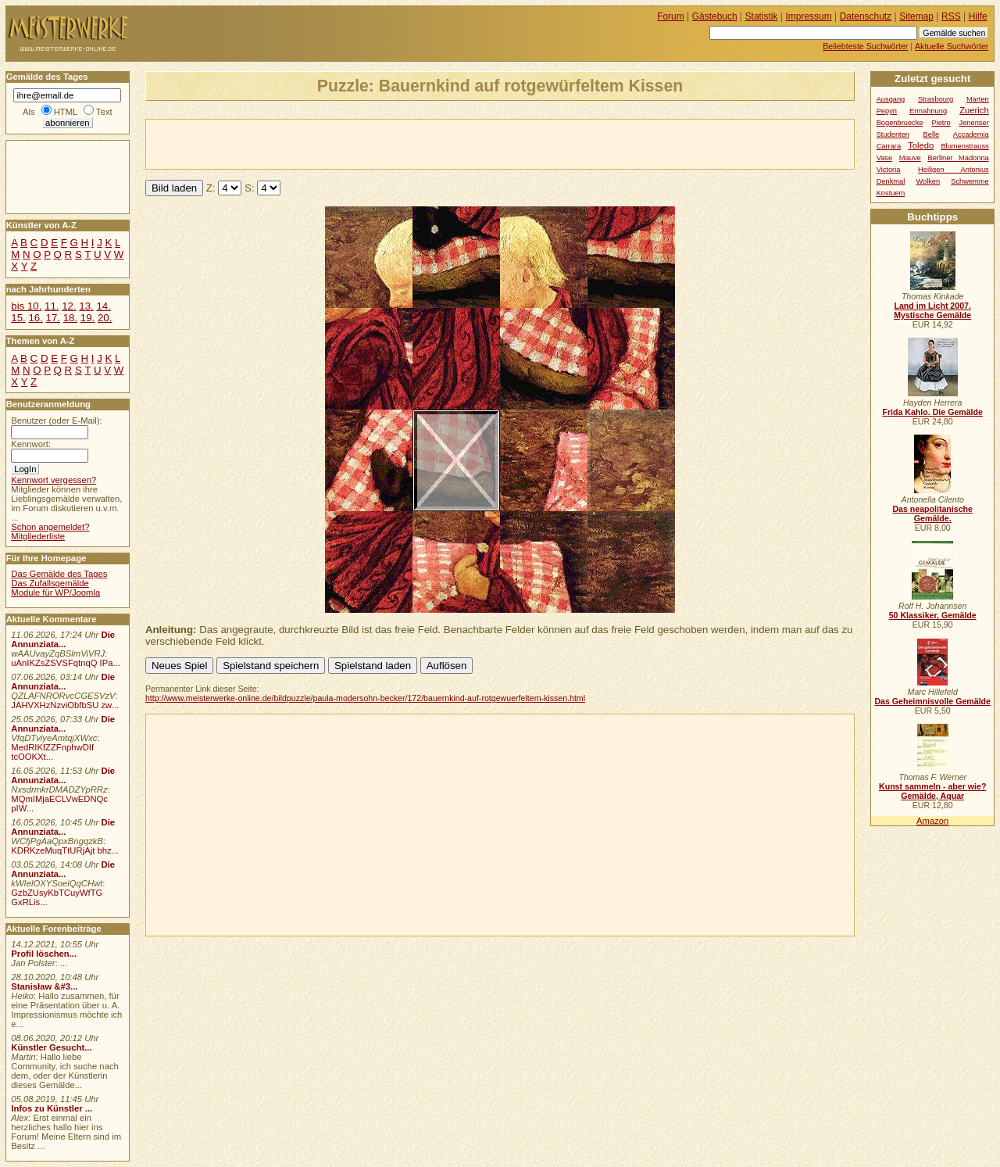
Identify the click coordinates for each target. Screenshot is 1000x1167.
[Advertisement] (329, 143)
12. (69, 306)
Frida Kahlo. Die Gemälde (932, 412)
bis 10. (26, 306)
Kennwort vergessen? (53, 480)
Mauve (910, 158)
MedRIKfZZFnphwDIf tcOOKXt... (52, 752)
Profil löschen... (44, 953)
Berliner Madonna (957, 158)
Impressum (809, 16)
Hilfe (978, 16)
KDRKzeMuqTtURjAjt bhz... (65, 850)
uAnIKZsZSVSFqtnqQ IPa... (65, 663)
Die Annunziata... (63, 639)
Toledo (921, 145)
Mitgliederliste (38, 536)
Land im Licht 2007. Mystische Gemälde (932, 310)
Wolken (928, 181)
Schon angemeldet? (50, 527)
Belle (931, 134)
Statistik (761, 16)
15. (18, 318)
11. (52, 306)
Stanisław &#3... (44, 986)
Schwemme (969, 181)
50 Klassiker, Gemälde (933, 615)
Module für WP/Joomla (55, 592)
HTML (65, 111)
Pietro (940, 123)
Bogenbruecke (900, 123)
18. (70, 318)
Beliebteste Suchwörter (865, 46)
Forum (670, 16)
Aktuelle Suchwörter (951, 46)
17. (53, 318)
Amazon (932, 820)
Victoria (889, 170)
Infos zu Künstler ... (51, 1108)
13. (86, 306)
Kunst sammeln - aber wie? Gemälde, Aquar (932, 791)
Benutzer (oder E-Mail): (56, 420)
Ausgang (891, 99)
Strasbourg (935, 99)
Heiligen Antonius (953, 170)
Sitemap (916, 16)
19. (87, 318)
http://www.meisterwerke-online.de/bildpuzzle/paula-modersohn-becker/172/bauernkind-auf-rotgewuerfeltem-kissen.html (365, 698)
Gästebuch (715, 16)
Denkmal (891, 181)
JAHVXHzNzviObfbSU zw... (65, 705)
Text (104, 111)
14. (103, 306)
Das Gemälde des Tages (59, 573)
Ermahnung (928, 111)
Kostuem (891, 193)
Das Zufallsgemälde (50, 583)
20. (105, 318)
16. (35, 318)
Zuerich (974, 110)
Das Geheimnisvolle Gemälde (932, 701)
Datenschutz (865, 16)
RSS (951, 16)
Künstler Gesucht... (51, 1047)
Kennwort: (31, 444)
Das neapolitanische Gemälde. (932, 513)
